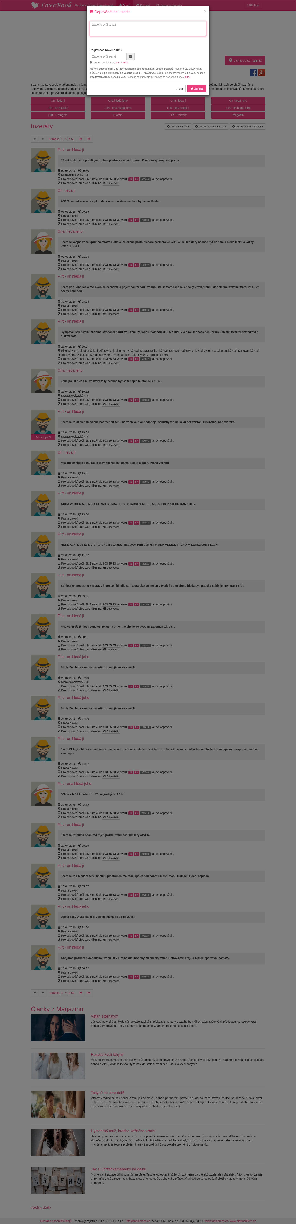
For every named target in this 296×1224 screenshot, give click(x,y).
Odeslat (197, 88)
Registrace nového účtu (106, 50)
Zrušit (179, 88)
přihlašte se (122, 62)
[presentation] (173, 56)
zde (187, 77)
